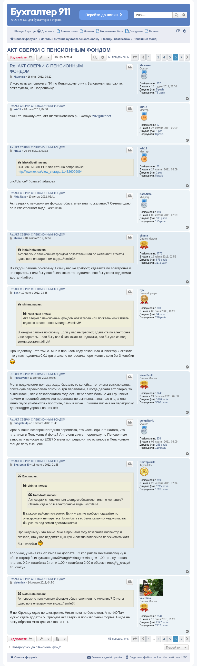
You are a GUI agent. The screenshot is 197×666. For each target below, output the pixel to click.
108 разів (161, 218)
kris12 (143, 107)
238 (159, 438)
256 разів (161, 444)
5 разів (160, 89)
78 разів (160, 92)
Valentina (145, 598)
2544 (159, 616)
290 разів (160, 317)
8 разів (159, 134)
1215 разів (162, 486)
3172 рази (161, 262)
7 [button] (181, 57)
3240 (159, 393)
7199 (159, 480)
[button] (135, 57)
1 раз (159, 131)
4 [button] (164, 57)
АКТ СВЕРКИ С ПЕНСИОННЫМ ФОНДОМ (59, 50)
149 (159, 212)
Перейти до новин (103, 15)
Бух (142, 290)
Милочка (145, 65)
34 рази (160, 314)
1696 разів (162, 399)
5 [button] (170, 57)
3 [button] (158, 57)
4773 (159, 253)
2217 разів (161, 625)
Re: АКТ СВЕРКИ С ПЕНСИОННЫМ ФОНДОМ (46, 69)
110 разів (160, 447)
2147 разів (162, 622)
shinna (144, 235)
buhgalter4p (147, 420)
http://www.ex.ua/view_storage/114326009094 (50, 171)
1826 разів (161, 489)
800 (159, 308)
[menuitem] (45, 31)
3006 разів (161, 402)
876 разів (161, 259)
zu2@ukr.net (101, 116)
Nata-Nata (146, 194)
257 (159, 83)
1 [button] (149, 57)
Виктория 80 (147, 462)
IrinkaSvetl (146, 375)
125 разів (160, 221)
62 (158, 125)
